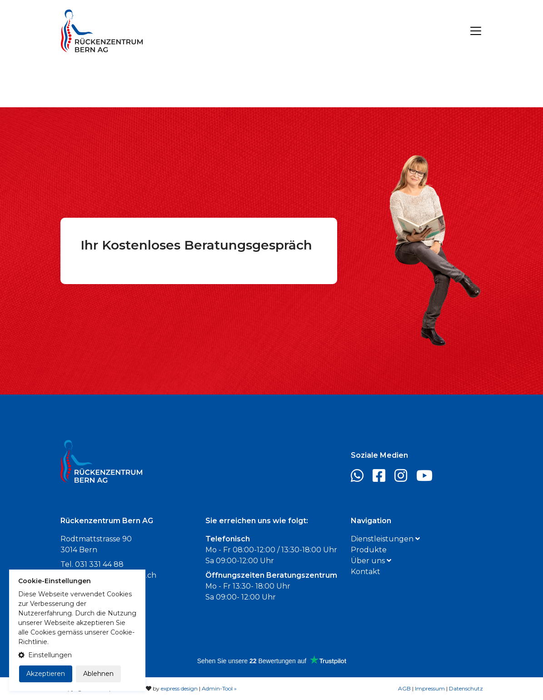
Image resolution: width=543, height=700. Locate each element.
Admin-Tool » (219, 688)
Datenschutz (466, 688)
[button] (77, 655)
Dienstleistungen (385, 539)
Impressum (430, 688)
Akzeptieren (45, 674)
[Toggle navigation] (476, 31)
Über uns (371, 560)
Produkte (369, 549)
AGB (404, 688)
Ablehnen (98, 674)
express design (179, 688)
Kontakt (365, 571)
